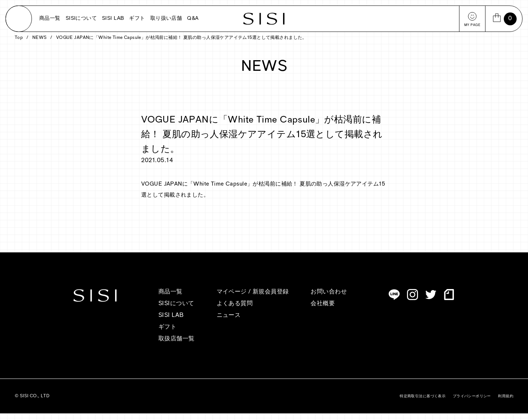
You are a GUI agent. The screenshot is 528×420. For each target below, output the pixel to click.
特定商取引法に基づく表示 (422, 403)
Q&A (192, 18)
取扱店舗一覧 (176, 345)
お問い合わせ (329, 299)
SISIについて (81, 18)
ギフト (137, 18)
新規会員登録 (271, 299)
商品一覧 (49, 18)
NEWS (39, 44)
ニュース (229, 322)
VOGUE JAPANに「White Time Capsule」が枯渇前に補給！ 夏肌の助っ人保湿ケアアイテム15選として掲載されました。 (181, 44)
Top (19, 44)
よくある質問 (235, 310)
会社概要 (323, 310)
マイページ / (235, 299)
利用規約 (505, 403)
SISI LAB (113, 18)
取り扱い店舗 (166, 18)
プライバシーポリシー (472, 403)
